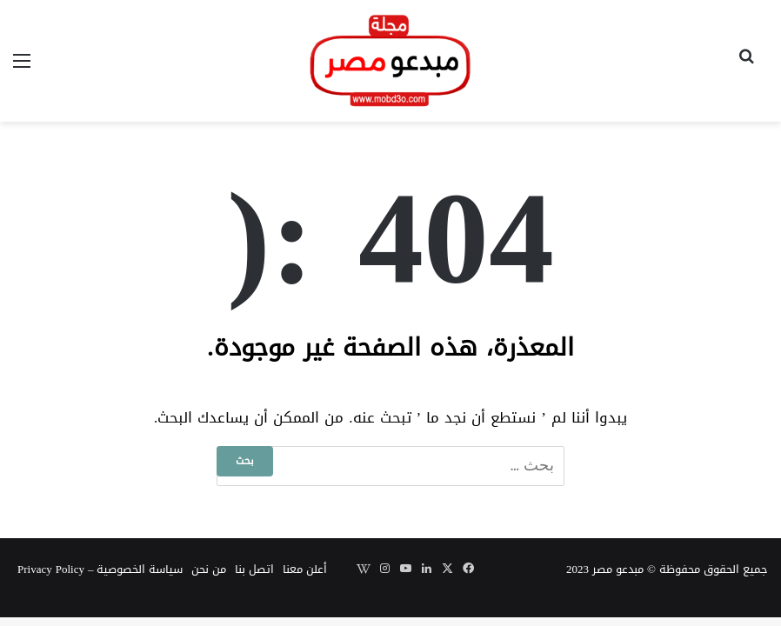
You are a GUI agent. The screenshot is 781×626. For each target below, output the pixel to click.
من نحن (208, 569)
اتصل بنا (254, 569)
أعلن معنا (305, 569)
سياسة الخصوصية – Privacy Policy (100, 569)
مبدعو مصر (618, 569)
